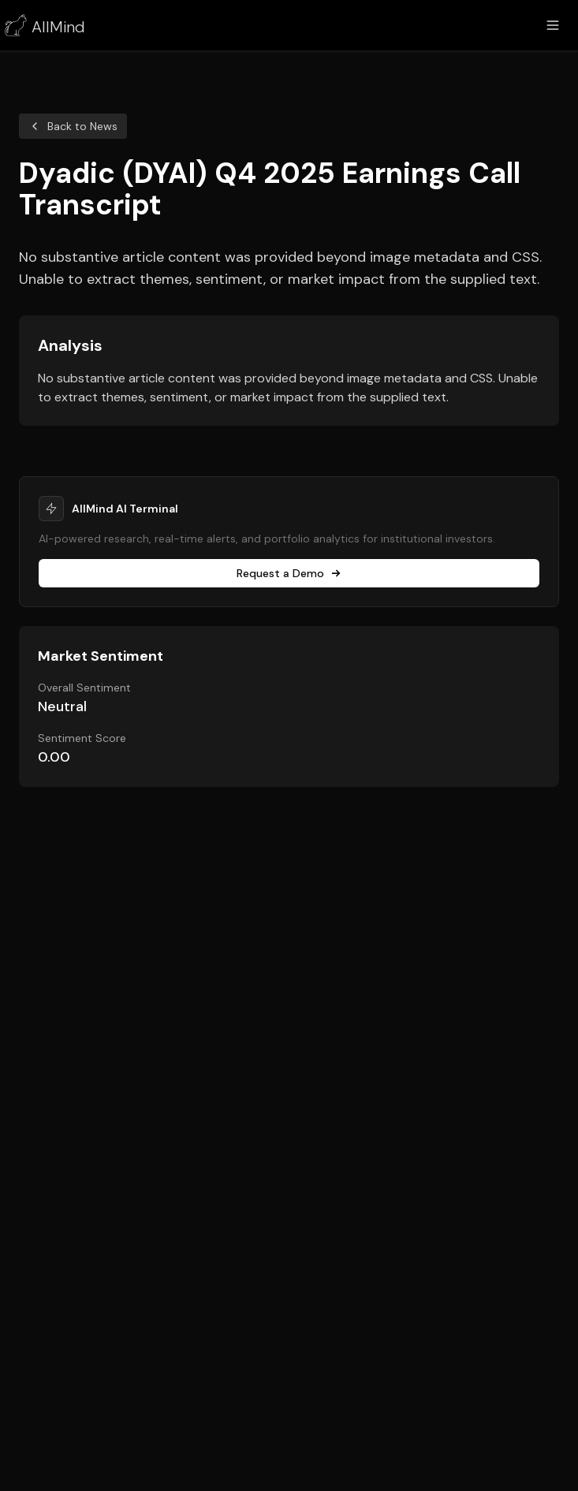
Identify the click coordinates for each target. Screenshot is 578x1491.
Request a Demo (289, 573)
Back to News (72, 126)
